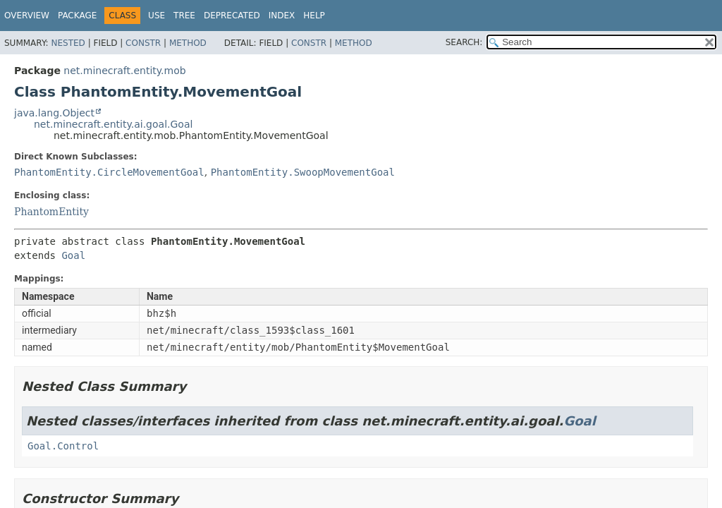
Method (188, 43)
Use (156, 15)
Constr (143, 43)
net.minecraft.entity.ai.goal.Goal (113, 124)
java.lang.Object (54, 113)
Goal (73, 255)
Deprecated (232, 15)
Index (282, 15)
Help (314, 15)
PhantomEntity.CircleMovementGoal (109, 172)
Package (77, 15)
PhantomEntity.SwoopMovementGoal (303, 172)
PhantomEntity (51, 211)
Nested (68, 43)
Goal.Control (63, 446)
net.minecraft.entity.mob (124, 70)
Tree (184, 15)
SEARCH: (464, 42)
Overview (26, 15)
